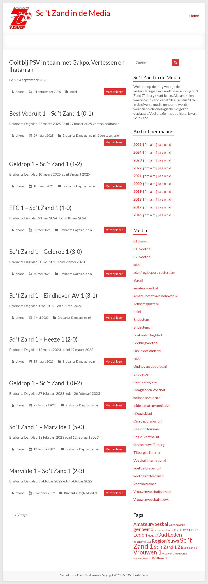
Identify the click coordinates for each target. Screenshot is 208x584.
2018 (137, 199)
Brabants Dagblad (75, 135)
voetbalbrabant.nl (147, 468)
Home (194, 15)
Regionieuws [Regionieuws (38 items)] (165, 541)
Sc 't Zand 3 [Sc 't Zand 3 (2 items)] (190, 547)
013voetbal (142, 249)
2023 (137, 160)
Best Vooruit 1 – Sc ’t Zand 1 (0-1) (51, 113)
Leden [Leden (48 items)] (140, 535)
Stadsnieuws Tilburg (149, 444)
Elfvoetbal (141, 374)
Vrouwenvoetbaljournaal (152, 491)
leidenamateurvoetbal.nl (151, 405)
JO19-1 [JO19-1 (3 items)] (176, 530)
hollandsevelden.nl (147, 397)
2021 (137, 176)
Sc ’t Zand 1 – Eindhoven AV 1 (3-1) (53, 295)
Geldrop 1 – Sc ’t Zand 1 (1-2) (45, 164)
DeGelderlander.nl (147, 350)
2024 (137, 152)
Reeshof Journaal (146, 429)
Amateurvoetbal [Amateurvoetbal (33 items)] (150, 524)
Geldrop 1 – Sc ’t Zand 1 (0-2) (45, 383)
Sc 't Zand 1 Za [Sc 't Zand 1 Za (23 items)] (168, 547)
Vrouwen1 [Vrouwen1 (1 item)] (168, 553)
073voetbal (142, 257)
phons (20, 91)
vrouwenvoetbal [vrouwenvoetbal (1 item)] (142, 558)
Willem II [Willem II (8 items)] (159, 558)
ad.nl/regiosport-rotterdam (154, 272)
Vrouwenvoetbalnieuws (151, 499)
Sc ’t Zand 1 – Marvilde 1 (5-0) (46, 427)
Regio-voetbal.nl (146, 437)
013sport (140, 241)
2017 (137, 207)
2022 (137, 168)
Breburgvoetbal (145, 343)
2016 (137, 215)
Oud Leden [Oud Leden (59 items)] (169, 534)
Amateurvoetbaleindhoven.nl (155, 296)
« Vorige (21, 514)
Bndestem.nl (142, 327)
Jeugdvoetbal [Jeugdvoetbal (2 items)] (162, 530)
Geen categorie (108, 135)
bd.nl (137, 311)
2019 (137, 191)
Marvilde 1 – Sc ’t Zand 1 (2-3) (46, 470)
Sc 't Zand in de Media (74, 13)
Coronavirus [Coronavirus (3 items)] (177, 525)
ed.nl (73, 91)
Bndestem (141, 319)
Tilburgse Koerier (147, 452)
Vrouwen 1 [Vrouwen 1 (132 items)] (147, 552)
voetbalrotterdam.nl (148, 476)
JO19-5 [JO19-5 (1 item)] (194, 530)
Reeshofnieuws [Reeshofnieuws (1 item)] (142, 541)
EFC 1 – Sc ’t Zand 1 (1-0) (40, 207)
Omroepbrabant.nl (147, 421)
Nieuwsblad (142, 413)
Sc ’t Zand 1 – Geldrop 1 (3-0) (45, 251)
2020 (137, 183)
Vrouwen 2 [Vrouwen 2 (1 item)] (180, 553)
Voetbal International (149, 460)
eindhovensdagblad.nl (150, 366)
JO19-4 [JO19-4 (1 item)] (186, 530)
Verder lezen (115, 91)
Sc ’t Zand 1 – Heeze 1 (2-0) (43, 339)
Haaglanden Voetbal (149, 390)
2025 (137, 144)
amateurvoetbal (145, 288)
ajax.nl (138, 280)
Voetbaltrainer (144, 484)
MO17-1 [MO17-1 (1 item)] (152, 535)
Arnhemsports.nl (146, 304)
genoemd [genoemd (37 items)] (143, 529)
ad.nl (137, 264)
